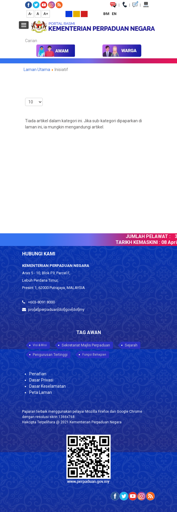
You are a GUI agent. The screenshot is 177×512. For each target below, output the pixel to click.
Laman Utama (37, 69)
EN (114, 13)
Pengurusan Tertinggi (50, 355)
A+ (45, 14)
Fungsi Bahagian (94, 354)
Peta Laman (40, 392)
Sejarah (131, 345)
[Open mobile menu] (24, 25)
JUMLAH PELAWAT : (149, 236)
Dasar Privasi (41, 380)
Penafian (37, 373)
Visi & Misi (40, 345)
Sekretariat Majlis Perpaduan (86, 345)
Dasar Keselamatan (47, 386)
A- (30, 14)
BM (106, 13)
